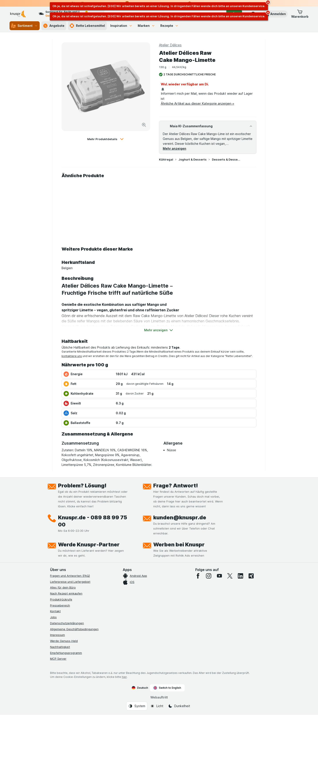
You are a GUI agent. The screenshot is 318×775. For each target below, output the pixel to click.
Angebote (53, 26)
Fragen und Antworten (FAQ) (70, 575)
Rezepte (169, 25)
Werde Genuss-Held (64, 641)
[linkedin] (240, 576)
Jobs (53, 617)
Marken (146, 25)
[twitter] (230, 576)
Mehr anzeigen (174, 148)
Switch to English (167, 688)
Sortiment (24, 26)
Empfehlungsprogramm (66, 653)
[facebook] (198, 576)
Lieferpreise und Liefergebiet (70, 581)
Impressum (57, 635)
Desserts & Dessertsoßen (226, 159)
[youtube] (219, 576)
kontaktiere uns (72, 356)
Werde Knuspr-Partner (89, 544)
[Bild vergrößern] (143, 124)
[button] (275, 14)
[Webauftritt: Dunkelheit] (179, 706)
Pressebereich (60, 605)
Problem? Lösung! (82, 485)
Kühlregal (166, 159)
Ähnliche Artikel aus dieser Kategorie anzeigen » (197, 103)
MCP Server (58, 658)
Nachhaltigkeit (60, 647)
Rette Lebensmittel (87, 26)
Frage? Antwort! (175, 485)
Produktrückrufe (61, 599)
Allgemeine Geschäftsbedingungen (74, 629)
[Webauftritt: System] (136, 706)
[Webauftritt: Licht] (156, 706)
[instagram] (208, 576)
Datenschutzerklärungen (67, 623)
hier (124, 677)
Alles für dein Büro (63, 587)
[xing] (251, 576)
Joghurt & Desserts (192, 159)
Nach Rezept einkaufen (66, 593)
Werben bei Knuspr (179, 544)
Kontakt (55, 611)
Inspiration (121, 25)
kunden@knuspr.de (179, 517)
